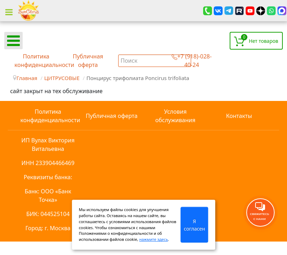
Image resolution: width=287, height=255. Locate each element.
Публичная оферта (111, 116)
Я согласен (194, 225)
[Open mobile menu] (13, 40)
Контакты (239, 116)
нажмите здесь (153, 239)
